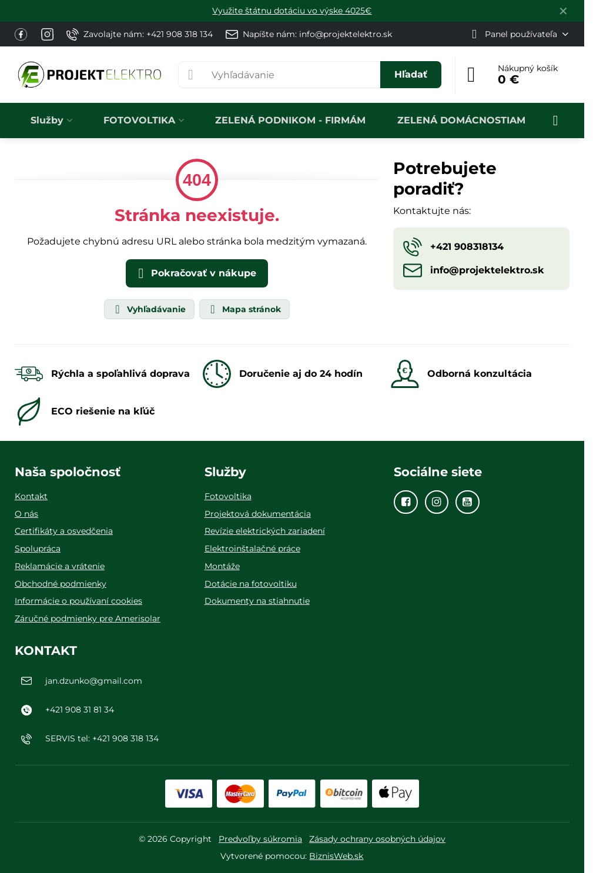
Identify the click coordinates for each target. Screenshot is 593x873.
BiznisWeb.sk (336, 856)
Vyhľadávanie (149, 309)
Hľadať (410, 74)
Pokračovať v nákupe (195, 273)
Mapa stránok (244, 309)
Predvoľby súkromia (260, 839)
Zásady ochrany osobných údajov (377, 839)
